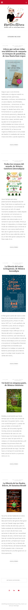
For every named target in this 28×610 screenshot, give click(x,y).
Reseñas (21, 45)
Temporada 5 (17, 263)
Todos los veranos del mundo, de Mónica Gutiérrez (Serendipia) (14, 166)
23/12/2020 (5, 45)
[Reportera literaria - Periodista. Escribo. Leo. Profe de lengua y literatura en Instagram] (9, 590)
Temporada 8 (17, 46)
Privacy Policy (17, 604)
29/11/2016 (5, 379)
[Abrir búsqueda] (26, 2)
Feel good (15, 45)
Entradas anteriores (14, 580)
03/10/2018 (5, 160)
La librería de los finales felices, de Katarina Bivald (14, 484)
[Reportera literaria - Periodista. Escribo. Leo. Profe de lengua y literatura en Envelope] (19, 590)
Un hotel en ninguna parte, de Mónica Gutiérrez (14, 384)
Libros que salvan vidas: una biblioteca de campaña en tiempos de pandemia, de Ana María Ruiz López (14, 52)
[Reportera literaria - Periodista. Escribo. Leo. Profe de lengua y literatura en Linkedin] (14, 590)
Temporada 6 (17, 161)
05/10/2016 (5, 479)
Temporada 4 (17, 380)
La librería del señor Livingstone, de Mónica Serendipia (14, 268)
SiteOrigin (16, 605)
